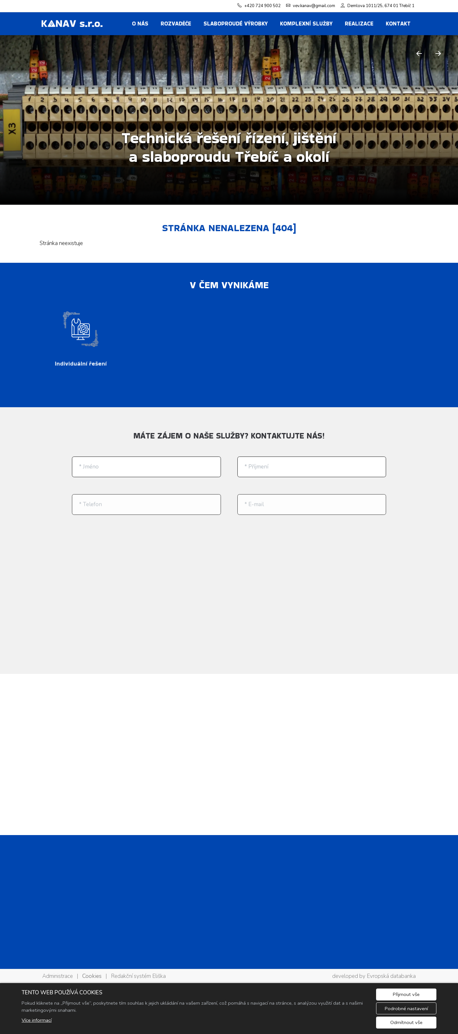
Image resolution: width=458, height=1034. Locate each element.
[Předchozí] (419, 53)
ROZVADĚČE (176, 23)
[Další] (438, 53)
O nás (140, 23)
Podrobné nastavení (406, 1008)
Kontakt (398, 23)
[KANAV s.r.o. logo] (72, 23)
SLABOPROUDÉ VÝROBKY (236, 23)
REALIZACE (359, 23)
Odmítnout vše (406, 1022)
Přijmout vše (406, 994)
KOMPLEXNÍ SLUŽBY (306, 23)
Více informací (37, 1020)
